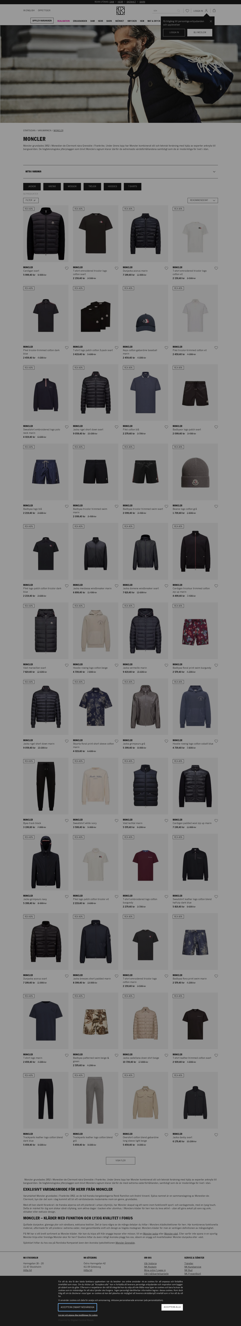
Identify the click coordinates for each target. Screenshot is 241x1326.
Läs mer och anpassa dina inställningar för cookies (78, 1315)
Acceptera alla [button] (172, 1307)
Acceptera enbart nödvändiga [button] (77, 1307)
